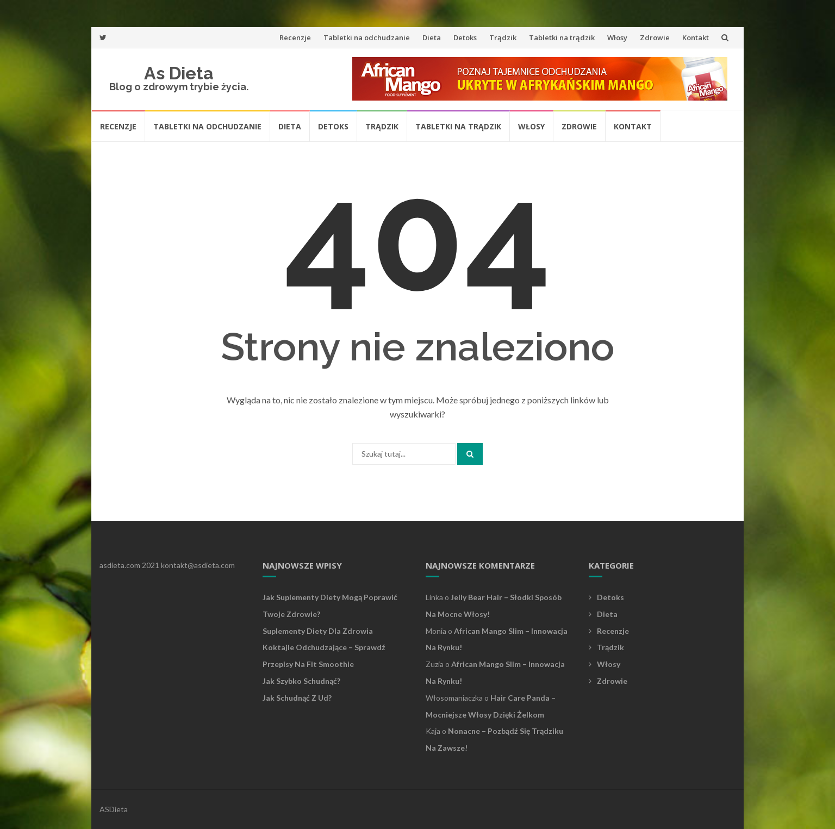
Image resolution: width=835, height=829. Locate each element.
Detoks (465, 37)
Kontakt (695, 37)
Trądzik (502, 37)
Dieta (431, 37)
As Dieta (179, 73)
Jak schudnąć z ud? (297, 697)
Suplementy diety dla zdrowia (318, 630)
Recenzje (295, 37)
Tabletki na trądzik (562, 37)
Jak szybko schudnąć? (301, 680)
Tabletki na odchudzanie (366, 37)
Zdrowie (655, 37)
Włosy (617, 37)
